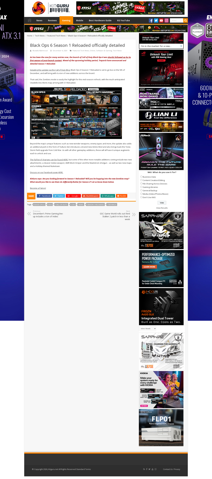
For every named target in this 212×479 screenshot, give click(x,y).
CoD (73, 204)
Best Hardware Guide (100, 20)
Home (29, 20)
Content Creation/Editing (154, 180)
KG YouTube (123, 20)
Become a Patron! (38, 188)
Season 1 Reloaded (95, 204)
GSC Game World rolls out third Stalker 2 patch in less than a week (114, 215)
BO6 (50, 204)
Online (92, 50)
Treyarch (112, 204)
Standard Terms (83, 469)
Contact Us (168, 469)
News (39, 20)
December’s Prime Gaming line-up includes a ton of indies (48, 214)
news (81, 204)
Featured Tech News (56, 35)
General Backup (150, 190)
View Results (162, 208)
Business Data (149, 177)
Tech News (40, 35)
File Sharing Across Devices (155, 183)
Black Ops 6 (39, 204)
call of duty (61, 204)
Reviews (52, 20)
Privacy (177, 469)
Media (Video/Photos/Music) (155, 194)
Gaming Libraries (150, 187)
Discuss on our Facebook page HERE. (46, 172)
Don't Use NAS (149, 197)
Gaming (66, 20)
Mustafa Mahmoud (40, 50)
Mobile (79, 20)
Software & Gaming (104, 50)
